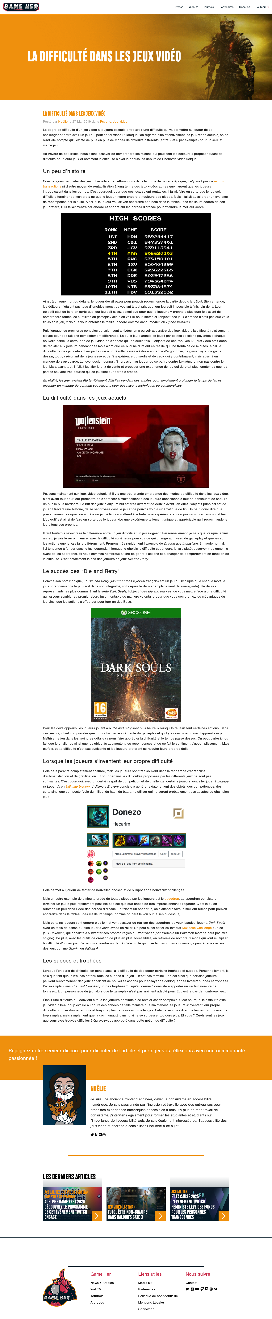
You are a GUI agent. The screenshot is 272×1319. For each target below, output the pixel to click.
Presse (179, 7)
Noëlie (63, 122)
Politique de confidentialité (158, 1296)
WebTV (193, 7)
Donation (244, 7)
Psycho (105, 122)
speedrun (172, 899)
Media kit (145, 1283)
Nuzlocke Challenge (197, 928)
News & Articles (102, 1283)
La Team (262, 7)
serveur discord (62, 1051)
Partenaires (226, 7)
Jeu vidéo (120, 122)
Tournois (208, 7)
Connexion (146, 1309)
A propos (97, 1302)
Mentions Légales (151, 1302)
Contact (191, 1283)
